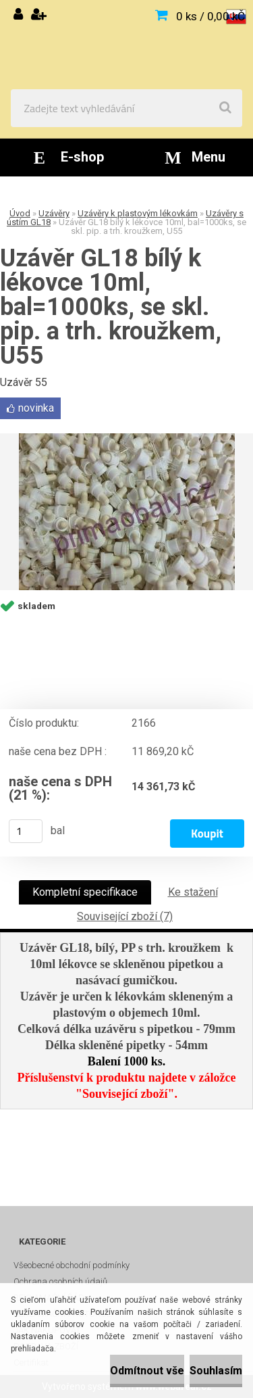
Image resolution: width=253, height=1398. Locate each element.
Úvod (19, 213)
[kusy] (26, 831)
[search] (225, 108)
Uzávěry (53, 213)
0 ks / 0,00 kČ (210, 16)
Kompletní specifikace (85, 892)
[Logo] (126, 44)
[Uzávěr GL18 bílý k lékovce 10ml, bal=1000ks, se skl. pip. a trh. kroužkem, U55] (127, 511)
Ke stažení (193, 892)
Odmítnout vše (147, 1370)
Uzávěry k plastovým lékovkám (138, 213)
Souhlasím (216, 1370)
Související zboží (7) (125, 916)
